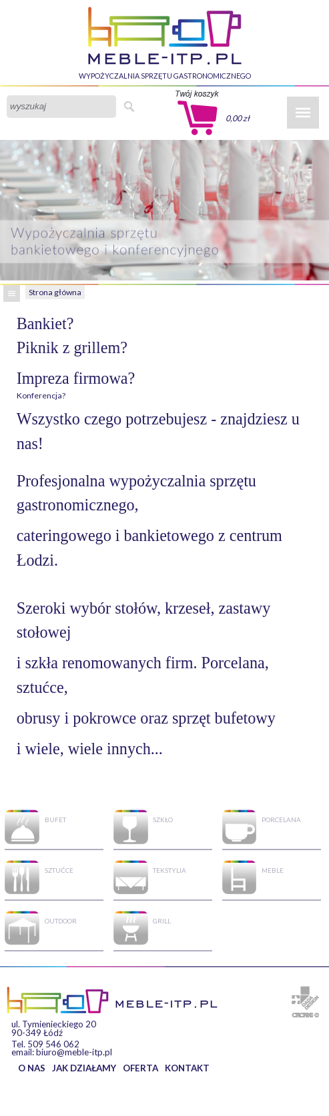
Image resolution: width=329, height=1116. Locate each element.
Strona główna (55, 292)
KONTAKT (187, 1068)
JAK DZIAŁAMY (84, 1068)
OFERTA (140, 1068)
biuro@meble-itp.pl (74, 1052)
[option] (164, 210)
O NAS (31, 1068)
